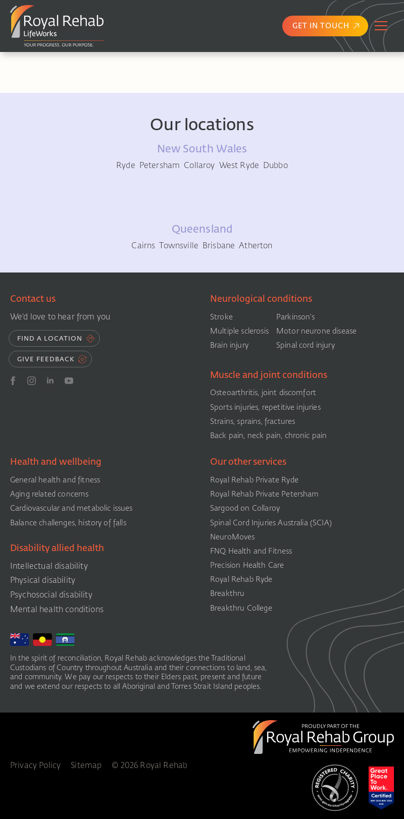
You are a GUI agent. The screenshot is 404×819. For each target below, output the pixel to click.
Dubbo (275, 165)
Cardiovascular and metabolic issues (71, 508)
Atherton (255, 246)
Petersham (159, 165)
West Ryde (239, 165)
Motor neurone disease (316, 331)
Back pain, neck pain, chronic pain (268, 435)
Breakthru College (241, 608)
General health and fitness (55, 480)
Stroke (221, 317)
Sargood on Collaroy (245, 508)
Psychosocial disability (51, 594)
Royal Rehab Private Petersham (264, 494)
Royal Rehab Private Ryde (254, 480)
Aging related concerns (49, 494)
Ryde (125, 165)
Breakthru (227, 593)
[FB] (13, 380)
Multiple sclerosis (239, 331)
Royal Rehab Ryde (241, 579)
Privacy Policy (35, 765)
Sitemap (86, 765)
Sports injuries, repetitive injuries (265, 407)
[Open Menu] (381, 26)
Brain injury (229, 345)
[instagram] (31, 380)
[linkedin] (50, 380)
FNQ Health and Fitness (251, 551)
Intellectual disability (49, 566)
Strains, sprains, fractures (252, 421)
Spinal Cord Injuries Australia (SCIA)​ (271, 523)
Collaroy (199, 165)
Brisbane (219, 246)
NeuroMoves (232, 537)
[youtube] (69, 380)
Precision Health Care (247, 565)
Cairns (143, 246)
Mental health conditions (57, 609)
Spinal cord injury (305, 345)
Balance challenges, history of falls (68, 523)
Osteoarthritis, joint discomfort (263, 393)
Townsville (178, 246)
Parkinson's (295, 317)
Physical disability (42, 580)
